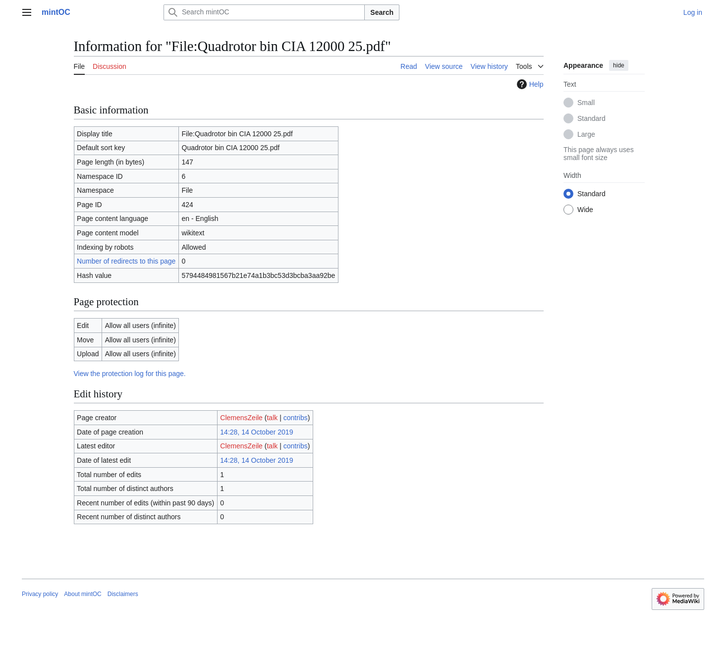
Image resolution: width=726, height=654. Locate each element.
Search (381, 12)
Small (586, 103)
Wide (585, 210)
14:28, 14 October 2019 (256, 432)
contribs (295, 418)
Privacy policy (40, 594)
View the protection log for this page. (130, 374)
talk (272, 418)
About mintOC (82, 594)
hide (618, 65)
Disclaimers (123, 594)
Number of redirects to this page (126, 261)
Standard (591, 118)
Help (529, 84)
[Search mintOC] (264, 12)
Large (586, 134)
